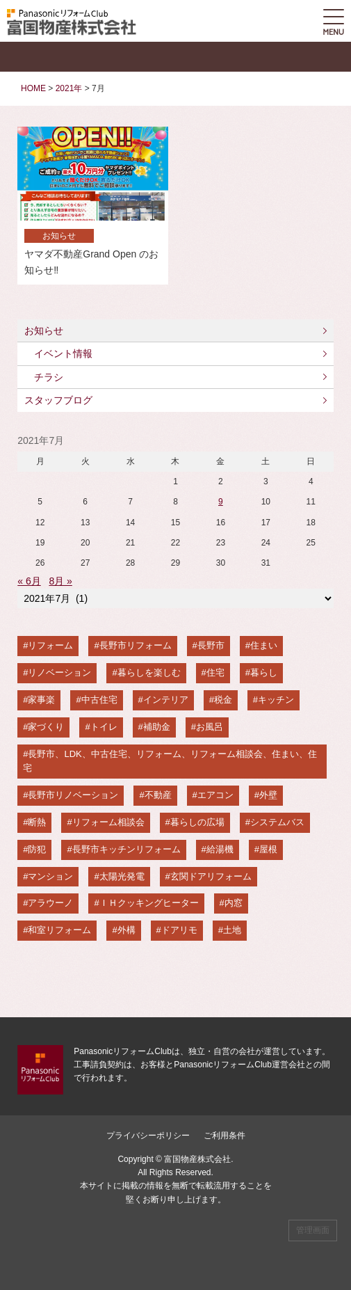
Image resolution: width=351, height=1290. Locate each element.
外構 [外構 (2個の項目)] (126, 930)
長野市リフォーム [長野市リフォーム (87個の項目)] (135, 645)
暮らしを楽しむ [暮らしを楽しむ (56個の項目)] (149, 672)
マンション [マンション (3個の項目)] (50, 876)
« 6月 (28, 581)
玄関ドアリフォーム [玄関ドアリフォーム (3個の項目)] (211, 876)
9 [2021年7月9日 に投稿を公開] (220, 502)
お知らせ (43, 330)
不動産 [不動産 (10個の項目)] (158, 795)
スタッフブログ (58, 400)
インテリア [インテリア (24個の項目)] (165, 699)
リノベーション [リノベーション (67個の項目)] (59, 672)
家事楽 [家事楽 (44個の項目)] (41, 699)
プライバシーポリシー (148, 1135)
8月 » (60, 581)
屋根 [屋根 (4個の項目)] (268, 849)
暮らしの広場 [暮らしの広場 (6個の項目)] (197, 822)
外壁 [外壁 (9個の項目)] (268, 795)
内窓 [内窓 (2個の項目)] (234, 903)
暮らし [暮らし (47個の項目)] (263, 672)
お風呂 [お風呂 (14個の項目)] (209, 727)
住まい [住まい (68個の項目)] (263, 645)
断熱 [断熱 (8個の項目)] (37, 822)
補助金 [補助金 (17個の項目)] (156, 727)
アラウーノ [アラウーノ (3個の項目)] (50, 903)
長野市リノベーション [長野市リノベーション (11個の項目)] (73, 795)
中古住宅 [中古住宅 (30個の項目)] (99, 699)
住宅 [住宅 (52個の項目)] (215, 672)
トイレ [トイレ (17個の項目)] (103, 727)
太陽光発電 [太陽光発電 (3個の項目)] (122, 876)
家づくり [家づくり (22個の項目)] (46, 727)
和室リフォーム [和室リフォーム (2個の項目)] (59, 930)
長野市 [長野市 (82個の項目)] (211, 645)
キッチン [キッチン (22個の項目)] (276, 699)
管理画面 (312, 1230)
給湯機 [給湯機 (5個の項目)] (220, 849)
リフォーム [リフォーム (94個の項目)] (50, 645)
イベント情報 (63, 353)
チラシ (48, 377)
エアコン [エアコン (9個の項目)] (215, 795)
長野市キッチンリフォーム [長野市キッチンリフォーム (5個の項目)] (126, 849)
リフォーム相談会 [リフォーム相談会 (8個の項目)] (108, 822)
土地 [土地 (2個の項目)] (232, 930)
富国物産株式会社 (197, 1159)
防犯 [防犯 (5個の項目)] (37, 849)
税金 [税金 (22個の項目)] (223, 699)
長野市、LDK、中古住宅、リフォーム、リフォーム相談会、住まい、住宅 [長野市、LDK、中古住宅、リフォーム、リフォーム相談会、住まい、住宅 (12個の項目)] (170, 761)
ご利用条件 (224, 1135)
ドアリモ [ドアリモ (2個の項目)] (179, 930)
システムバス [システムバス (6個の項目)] (277, 822)
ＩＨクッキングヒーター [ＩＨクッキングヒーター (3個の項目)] (149, 903)
